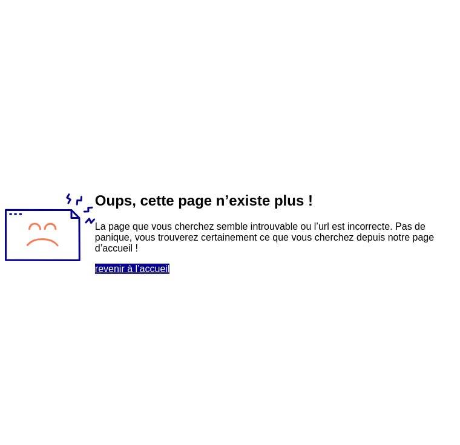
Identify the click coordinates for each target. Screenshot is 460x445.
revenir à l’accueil (132, 269)
